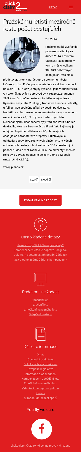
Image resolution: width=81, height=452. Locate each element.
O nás (40, 354)
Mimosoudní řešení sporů (40, 398)
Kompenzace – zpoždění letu (40, 378)
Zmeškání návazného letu (40, 309)
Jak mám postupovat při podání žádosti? (40, 254)
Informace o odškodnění (40, 374)
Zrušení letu (40, 304)
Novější (46, 179)
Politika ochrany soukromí (40, 364)
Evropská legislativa (40, 369)
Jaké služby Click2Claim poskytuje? (40, 245)
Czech (53, 7)
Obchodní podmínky (40, 359)
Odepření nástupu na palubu (40, 388)
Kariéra (40, 393)
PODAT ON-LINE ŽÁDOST (40, 200)
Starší (34, 179)
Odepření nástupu (40, 314)
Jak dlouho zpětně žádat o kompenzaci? (40, 259)
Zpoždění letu (40, 299)
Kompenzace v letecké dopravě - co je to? (40, 250)
